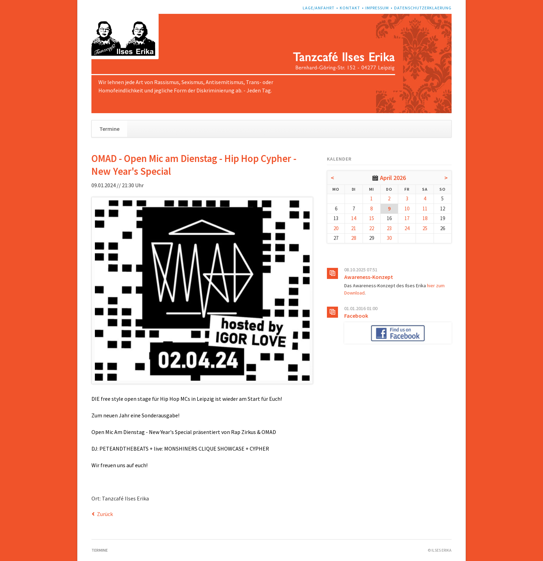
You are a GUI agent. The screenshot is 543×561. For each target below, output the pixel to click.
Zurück (105, 513)
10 (406, 208)
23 (389, 228)
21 (353, 228)
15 (371, 218)
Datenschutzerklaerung (423, 7)
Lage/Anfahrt (319, 7)
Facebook (356, 315)
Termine (109, 128)
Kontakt (350, 7)
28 (353, 238)
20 (335, 228)
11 (424, 208)
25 (424, 228)
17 (406, 218)
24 (406, 228)
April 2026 (393, 178)
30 (389, 238)
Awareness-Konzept (368, 276)
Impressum (377, 7)
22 (371, 228)
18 (424, 218)
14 (353, 218)
